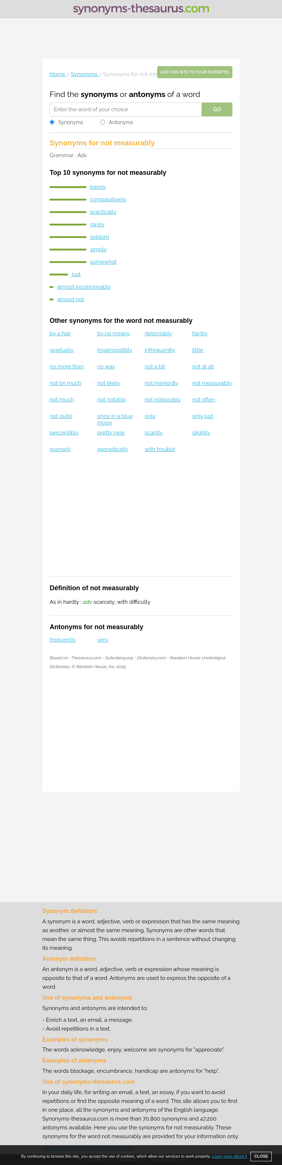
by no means (113, 333)
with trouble (160, 449)
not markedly (161, 383)
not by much (66, 383)
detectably (158, 333)
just (76, 274)
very (102, 639)
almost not (70, 299)
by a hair (60, 333)
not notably (111, 399)
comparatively (108, 199)
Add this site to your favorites (194, 72)
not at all (203, 366)
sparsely (60, 449)
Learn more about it (229, 1156)
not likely (108, 383)
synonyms (99, 94)
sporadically (112, 449)
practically (103, 212)
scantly (154, 432)
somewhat (103, 262)
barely (98, 187)
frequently (63, 639)
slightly (201, 432)
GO (217, 109)
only (150, 416)
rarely (97, 224)
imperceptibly (115, 350)
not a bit (155, 366)
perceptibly (64, 432)
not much (62, 399)
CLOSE (261, 1156)
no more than (67, 366)
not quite (61, 416)
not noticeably (163, 399)
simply (98, 249)
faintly (199, 333)
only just (202, 416)
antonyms (147, 94)
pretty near (111, 432)
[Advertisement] (141, 38)
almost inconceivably (84, 287)
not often (203, 399)
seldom (99, 237)
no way (106, 366)
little (197, 350)
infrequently (160, 350)
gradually (61, 350)
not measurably (212, 383)
